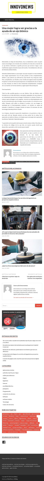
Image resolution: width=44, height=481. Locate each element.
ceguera (12, 161)
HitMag (16, 479)
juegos (23, 420)
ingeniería (5, 380)
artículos (5, 416)
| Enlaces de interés (21, 458)
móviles (5, 425)
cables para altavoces (8, 375)
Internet (5, 383)
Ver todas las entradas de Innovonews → (24, 297)
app (11, 414)
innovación (11, 420)
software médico (7, 399)
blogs (17, 416)
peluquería (5, 388)
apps (20, 414)
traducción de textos (8, 404)
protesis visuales (30, 161)
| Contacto (13, 458)
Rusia (37, 161)
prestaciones (34, 425)
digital (16, 418)
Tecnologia (12, 163)
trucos (4, 432)
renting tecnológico (17, 427)
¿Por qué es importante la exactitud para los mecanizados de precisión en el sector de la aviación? (20, 232)
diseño (29, 418)
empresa (35, 418)
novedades (23, 425)
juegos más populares (31, 420)
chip (16, 161)
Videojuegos (23, 432)
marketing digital (14, 423)
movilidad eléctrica (8, 386)
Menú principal (9, 20)
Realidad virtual (7, 427)
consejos (5, 418)
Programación (7, 391)
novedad (17, 425)
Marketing (5, 423)
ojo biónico (21, 161)
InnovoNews (14, 476)
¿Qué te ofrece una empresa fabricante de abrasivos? (18, 266)
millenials (32, 423)
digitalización (22, 418)
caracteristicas (24, 416)
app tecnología (35, 414)
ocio (29, 425)
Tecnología (5, 25)
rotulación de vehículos (9, 394)
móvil (37, 423)
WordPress (10, 479)
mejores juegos (24, 423)
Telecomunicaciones (27, 429)
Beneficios (11, 416)
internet (17, 420)
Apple (15, 414)
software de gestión (8, 429)
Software (5, 396)
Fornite (4, 420)
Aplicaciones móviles (8, 370)
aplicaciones (6, 414)
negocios (10, 425)
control (11, 418)
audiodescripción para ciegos (11, 372)
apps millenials (26, 414)
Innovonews (15, 33)
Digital (4, 378)
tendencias (36, 429)
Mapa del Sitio (6, 458)
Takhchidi (5, 163)
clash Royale (33, 416)
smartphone (31, 427)
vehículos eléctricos (13, 432)
